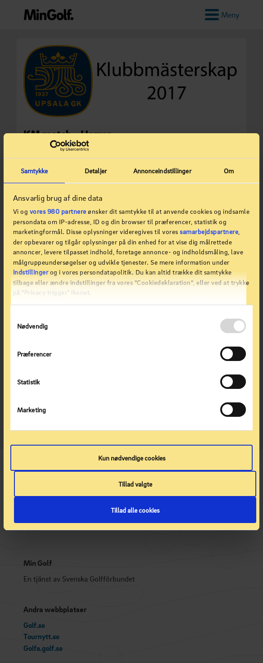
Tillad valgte (135, 484)
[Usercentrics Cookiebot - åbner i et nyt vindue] (49, 146)
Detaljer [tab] (96, 171)
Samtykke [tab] (34, 171)
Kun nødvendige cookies (131, 458)
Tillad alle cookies (135, 510)
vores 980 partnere (58, 211)
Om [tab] (229, 171)
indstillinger (31, 272)
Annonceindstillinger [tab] (162, 171)
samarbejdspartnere (209, 231)
